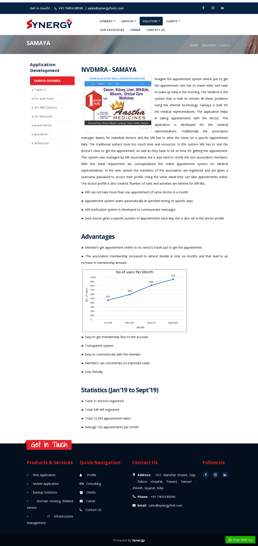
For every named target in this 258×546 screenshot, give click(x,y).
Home (194, 45)
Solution (149, 21)
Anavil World (42, 125)
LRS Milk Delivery (45, 107)
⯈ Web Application (41, 475)
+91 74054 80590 (71, 8)
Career (135, 30)
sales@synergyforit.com (106, 8)
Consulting (90, 484)
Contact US (90, 510)
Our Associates (112, 30)
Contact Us (156, 30)
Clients (172, 21)
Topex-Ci (40, 90)
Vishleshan (41, 143)
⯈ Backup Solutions (42, 492)
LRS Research (43, 116)
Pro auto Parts (44, 98)
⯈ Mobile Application (43, 484)
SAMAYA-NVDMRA (47, 81)
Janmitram (41, 134)
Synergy (106, 21)
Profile (88, 475)
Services (127, 21)
